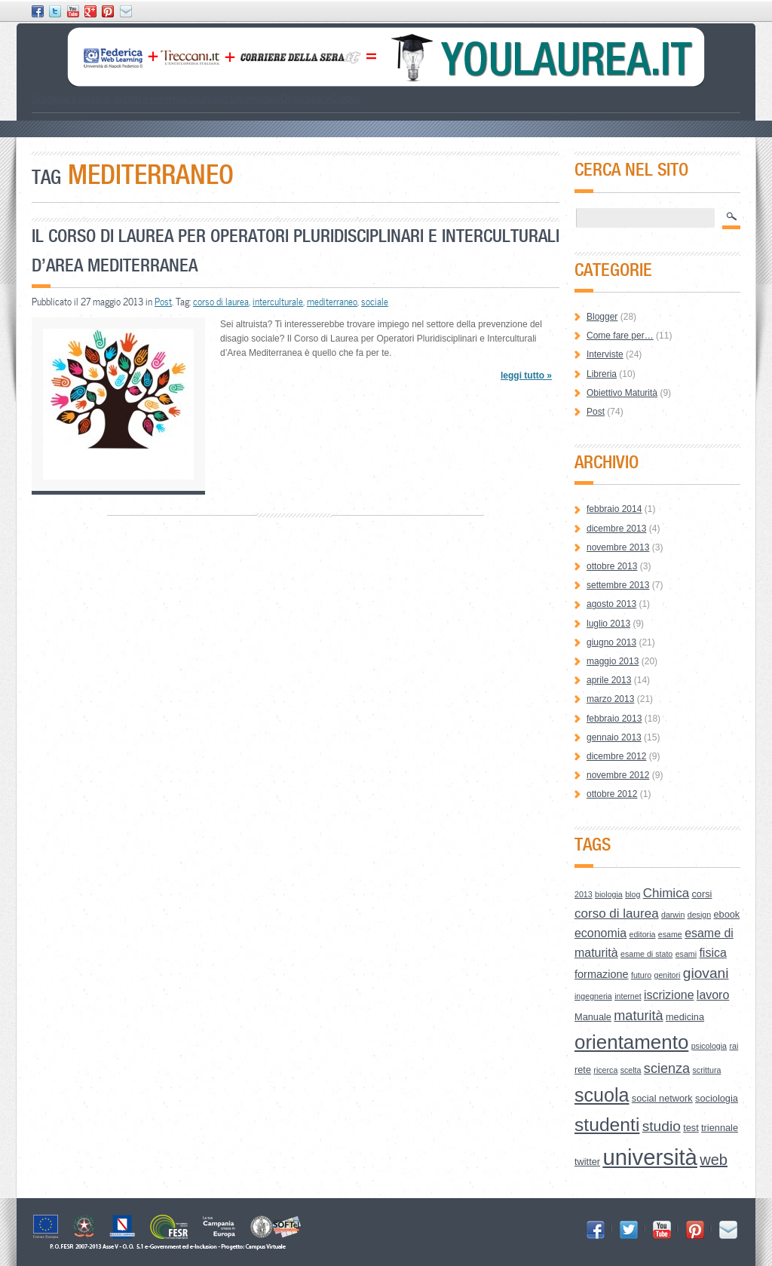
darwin (673, 914)
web (714, 1159)
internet (628, 996)
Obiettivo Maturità (622, 393)
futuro (641, 974)
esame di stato (646, 953)
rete (582, 1069)
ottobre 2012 (612, 794)
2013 (583, 894)
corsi (701, 894)
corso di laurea (221, 302)
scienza (667, 1068)
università (649, 1157)
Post (163, 302)
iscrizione (669, 995)
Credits (345, 98)
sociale (374, 302)
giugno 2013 (611, 642)
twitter (587, 1161)
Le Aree (153, 98)
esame (670, 934)
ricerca (605, 1069)
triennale (719, 1127)
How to (183, 98)
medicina (685, 1016)
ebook (726, 914)
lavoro (713, 995)
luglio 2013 (608, 623)
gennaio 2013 (614, 737)
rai (733, 1045)
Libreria (602, 374)
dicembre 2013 (616, 528)
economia (600, 933)
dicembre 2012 (616, 756)
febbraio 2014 (614, 509)
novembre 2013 (618, 547)
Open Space (305, 98)
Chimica (666, 893)
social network (662, 1098)
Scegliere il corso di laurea (85, 98)
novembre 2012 (618, 775)
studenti (606, 1124)
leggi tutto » (526, 375)
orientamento (631, 1042)
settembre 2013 (618, 585)
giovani (706, 973)
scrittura (707, 1069)
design (699, 914)
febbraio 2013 (614, 718)
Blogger (602, 316)
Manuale (592, 1016)
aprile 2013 (609, 680)
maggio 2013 (613, 661)
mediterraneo (332, 302)
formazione (601, 974)
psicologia (709, 1045)
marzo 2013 (610, 699)
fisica (712, 952)
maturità (638, 1015)
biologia (609, 894)
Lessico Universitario (238, 98)
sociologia (716, 1098)
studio (661, 1126)
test (691, 1127)
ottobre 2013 (612, 566)
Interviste (605, 354)
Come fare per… (620, 335)
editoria (643, 934)
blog (632, 894)
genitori (667, 974)
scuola (602, 1094)
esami (686, 953)
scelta (631, 1069)
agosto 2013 (611, 604)
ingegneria (593, 996)
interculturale (278, 302)
